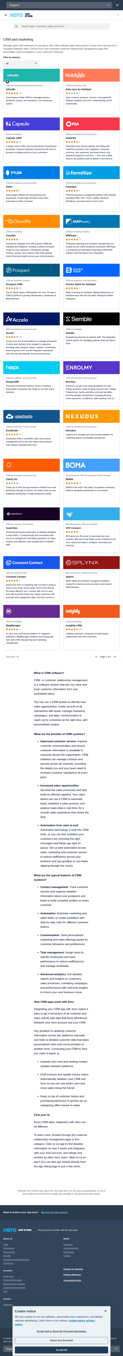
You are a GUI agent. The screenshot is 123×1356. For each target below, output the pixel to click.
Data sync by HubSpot (78, 89)
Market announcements (14, 1284)
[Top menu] (117, 15)
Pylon (9, 186)
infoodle (10, 89)
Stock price (8, 1276)
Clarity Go (11, 479)
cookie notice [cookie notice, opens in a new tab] (77, 1320)
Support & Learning (73, 1269)
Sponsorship (9, 1252)
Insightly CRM (74, 625)
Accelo (10, 333)
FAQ (5, 1291)
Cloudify (11, 235)
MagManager (13, 625)
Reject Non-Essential (61, 1340)
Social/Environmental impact (16, 1259)
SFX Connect (73, 528)
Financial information (12, 1280)
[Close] (117, 5)
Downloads (68, 1252)
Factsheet (68, 1244)
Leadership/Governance (14, 1287)
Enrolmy (70, 381)
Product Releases (72, 1274)
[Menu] (6, 15)
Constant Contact (16, 576)
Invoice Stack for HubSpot (81, 284)
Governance (9, 1248)
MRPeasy (71, 235)
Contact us (8, 1263)
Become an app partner (54, 1212)
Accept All (61, 1350)
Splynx (70, 576)
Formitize (71, 186)
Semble (70, 333)
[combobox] (65, 26)
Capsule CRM (13, 138)
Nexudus (71, 430)
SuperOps (11, 528)
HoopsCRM (12, 381)
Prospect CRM (14, 284)
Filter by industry (11, 57)
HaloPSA (71, 138)
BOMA (69, 479)
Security (7, 1256)
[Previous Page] (96, 656)
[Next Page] (114, 656)
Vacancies (8, 1304)
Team (5, 1244)
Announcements (70, 1248)
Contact (67, 1256)
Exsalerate (12, 430)
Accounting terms (72, 1280)
